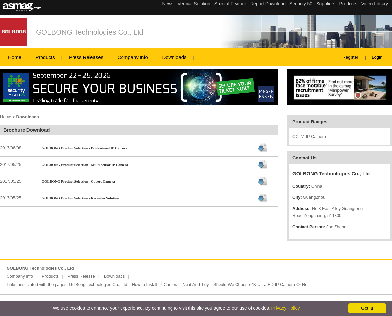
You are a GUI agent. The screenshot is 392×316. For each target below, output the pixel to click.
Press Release (81, 276)
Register (350, 57)
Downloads (174, 57)
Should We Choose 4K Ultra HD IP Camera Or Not (261, 284)
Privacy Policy (285, 308)
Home (14, 57)
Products (45, 57)
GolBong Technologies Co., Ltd (98, 284)
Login (377, 57)
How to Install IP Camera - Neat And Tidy (170, 284)
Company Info (133, 57)
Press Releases (86, 57)
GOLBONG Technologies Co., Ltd (89, 32)
